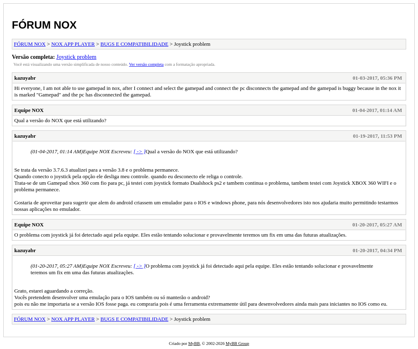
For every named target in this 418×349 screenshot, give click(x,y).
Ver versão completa (146, 64)
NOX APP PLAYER (73, 44)
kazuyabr (25, 78)
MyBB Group (237, 343)
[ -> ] (139, 151)
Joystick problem (76, 57)
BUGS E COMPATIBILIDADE (134, 44)
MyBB (194, 343)
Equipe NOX (29, 110)
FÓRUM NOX (44, 25)
